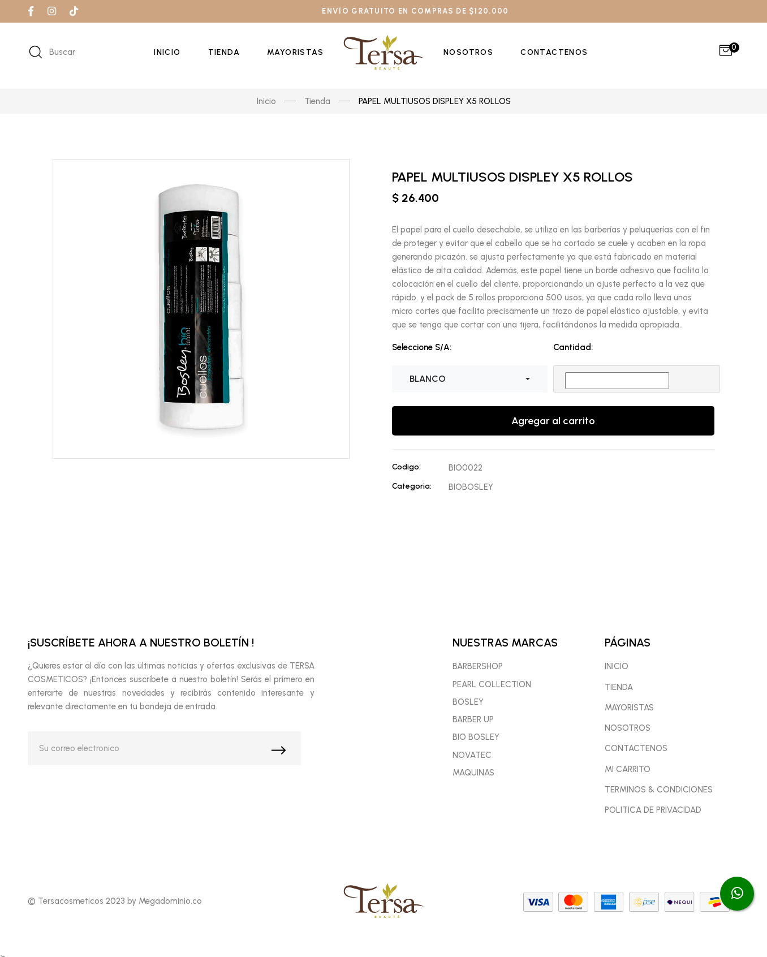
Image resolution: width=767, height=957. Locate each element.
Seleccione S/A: (421, 340)
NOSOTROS (627, 735)
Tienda (224, 52)
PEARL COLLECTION (492, 691)
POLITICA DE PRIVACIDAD (653, 817)
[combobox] (470, 372)
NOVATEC (472, 761)
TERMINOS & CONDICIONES (659, 796)
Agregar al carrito (553, 414)
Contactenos (554, 52)
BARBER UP (473, 726)
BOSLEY (468, 709)
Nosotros (468, 52)
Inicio (167, 52)
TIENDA (619, 693)
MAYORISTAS (629, 714)
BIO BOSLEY (476, 744)
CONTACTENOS (636, 755)
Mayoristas (295, 52)
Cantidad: (573, 340)
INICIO (616, 673)
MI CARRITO (627, 775)
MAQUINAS (473, 779)
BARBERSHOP (478, 673)
